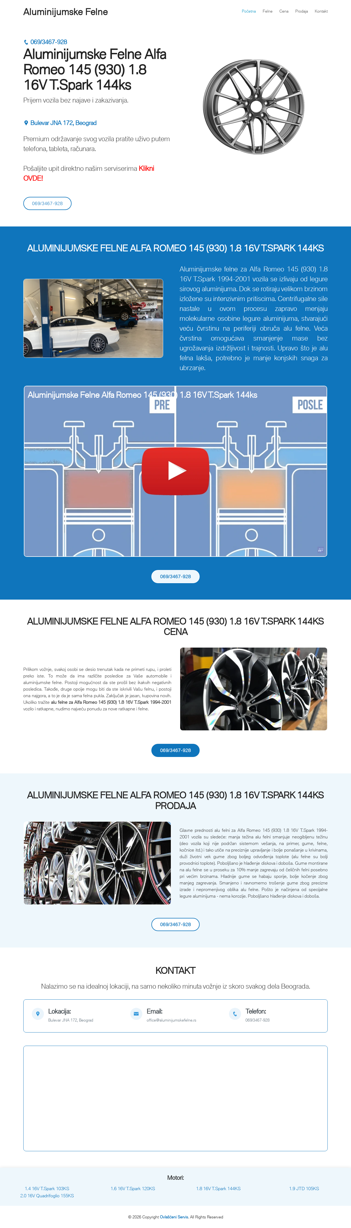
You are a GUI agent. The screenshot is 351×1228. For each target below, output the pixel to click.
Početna (249, 11)
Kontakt (321, 11)
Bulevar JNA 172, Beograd (60, 123)
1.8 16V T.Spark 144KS (218, 1188)
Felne (268, 11)
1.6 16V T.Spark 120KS (133, 1188)
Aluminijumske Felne (65, 12)
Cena (283, 11)
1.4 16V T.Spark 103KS (47, 1188)
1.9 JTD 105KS (304, 1188)
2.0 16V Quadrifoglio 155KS (47, 1195)
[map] (77, 1016)
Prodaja (301, 11)
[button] (34, 318)
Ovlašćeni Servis (174, 1217)
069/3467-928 (45, 42)
